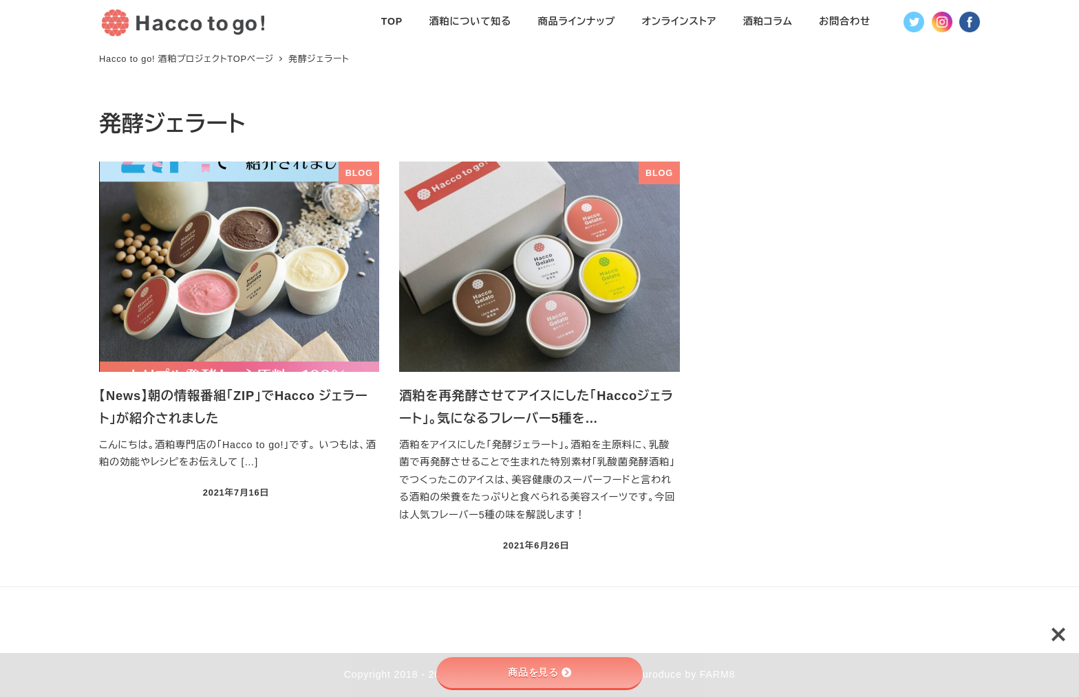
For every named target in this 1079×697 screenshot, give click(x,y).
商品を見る (539, 672)
